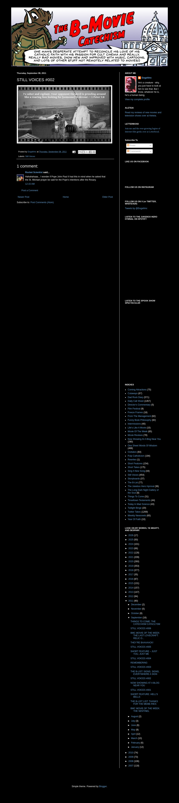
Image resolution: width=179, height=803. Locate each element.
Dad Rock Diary (135, 397)
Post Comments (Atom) (42, 202)
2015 (131, 583)
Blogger (103, 786)
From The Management (139, 416)
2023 (131, 548)
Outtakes (132, 452)
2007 (131, 765)
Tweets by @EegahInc (136, 208)
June (133, 725)
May (133, 729)
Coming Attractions (137, 389)
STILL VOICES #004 (141, 658)
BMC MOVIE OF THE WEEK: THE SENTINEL (145, 709)
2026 (131, 535)
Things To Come (136, 496)
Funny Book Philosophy (139, 420)
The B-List (133, 482)
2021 (131, 557)
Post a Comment (29, 190)
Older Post (107, 197)
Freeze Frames (135, 412)
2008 (131, 761)
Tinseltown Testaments (139, 500)
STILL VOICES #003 (141, 667)
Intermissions (134, 423)
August (135, 716)
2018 (131, 570)
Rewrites (132, 459)
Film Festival (134, 408)
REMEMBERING (139, 662)
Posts (131, 145)
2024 (131, 544)
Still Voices (30, 156)
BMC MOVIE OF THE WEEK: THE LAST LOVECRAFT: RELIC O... (145, 636)
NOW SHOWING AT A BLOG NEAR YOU (145, 684)
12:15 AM (30, 184)
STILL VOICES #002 (141, 678)
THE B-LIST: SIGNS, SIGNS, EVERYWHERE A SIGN (145, 672)
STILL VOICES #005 (141, 647)
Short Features (135, 463)
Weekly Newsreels (137, 515)
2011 (131, 600)
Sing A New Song (136, 471)
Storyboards (134, 478)
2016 (131, 579)
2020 (131, 561)
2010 (131, 752)
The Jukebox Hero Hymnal (141, 486)
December (136, 604)
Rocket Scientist (34, 172)
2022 (131, 552)
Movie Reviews (135, 435)
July (133, 721)
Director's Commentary (139, 404)
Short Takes (133, 467)
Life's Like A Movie (137, 427)
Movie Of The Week (137, 431)
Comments (134, 151)
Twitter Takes (134, 512)
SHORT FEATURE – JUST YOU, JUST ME (144, 652)
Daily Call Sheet (136, 401)
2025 (131, 539)
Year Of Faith (134, 519)
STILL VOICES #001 (141, 690)
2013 (131, 592)
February (136, 742)
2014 (131, 587)
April (133, 734)
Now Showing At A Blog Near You (144, 439)
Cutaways (133, 393)
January (135, 747)
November (136, 609)
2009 (131, 757)
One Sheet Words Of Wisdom (142, 445)
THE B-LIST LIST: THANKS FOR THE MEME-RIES (144, 702)
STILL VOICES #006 (141, 628)
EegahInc (147, 77)
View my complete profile (137, 99)
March (134, 738)
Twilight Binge (135, 508)
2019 (131, 566)
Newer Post (23, 197)
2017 (131, 574)
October (135, 613)
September (137, 617)
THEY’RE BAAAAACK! (142, 642)
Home (66, 197)
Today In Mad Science (139, 504)
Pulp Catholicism (136, 456)
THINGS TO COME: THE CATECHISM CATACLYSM (145, 622)
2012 (131, 596)
